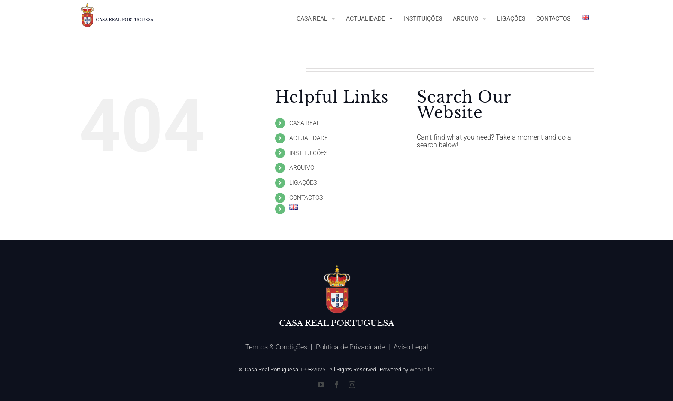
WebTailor (421, 369)
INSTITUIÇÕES (308, 152)
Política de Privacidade (350, 347)
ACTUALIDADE (308, 137)
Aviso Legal (411, 347)
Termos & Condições (276, 347)
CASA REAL (304, 122)
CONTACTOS (306, 197)
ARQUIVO (301, 167)
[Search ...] (498, 168)
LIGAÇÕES (303, 182)
